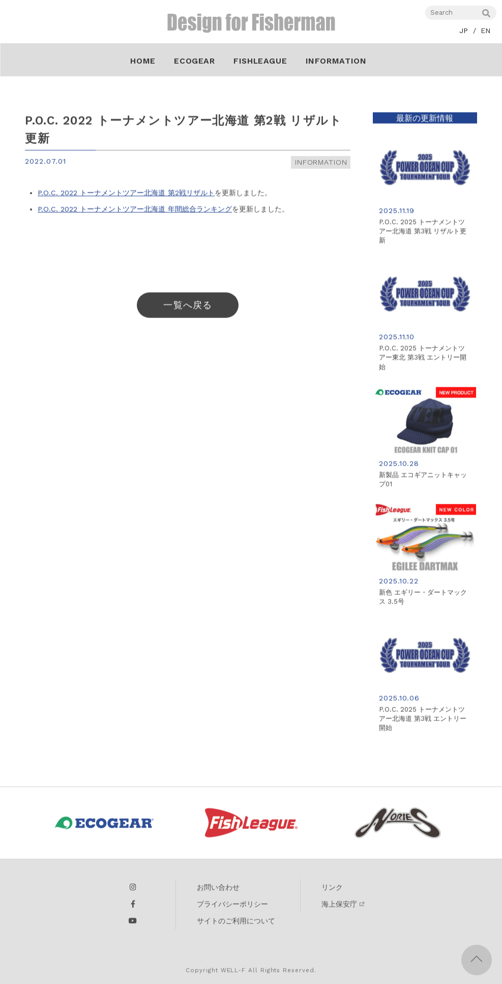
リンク (332, 891)
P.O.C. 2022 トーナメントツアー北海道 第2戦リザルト (126, 195)
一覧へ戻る (187, 307)
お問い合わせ (218, 891)
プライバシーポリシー (232, 908)
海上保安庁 (339, 908)
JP (463, 30)
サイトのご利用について (236, 924)
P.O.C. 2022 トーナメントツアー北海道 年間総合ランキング (135, 211)
